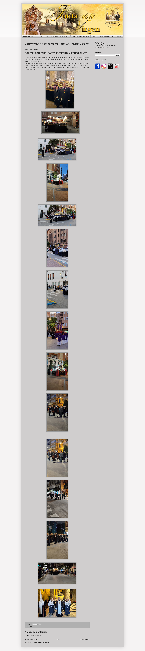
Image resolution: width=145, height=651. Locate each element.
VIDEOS (94, 36)
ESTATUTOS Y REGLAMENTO (60, 36)
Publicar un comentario (34, 635)
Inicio (58, 639)
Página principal (28, 36)
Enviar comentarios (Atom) (41, 642)
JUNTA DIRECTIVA (42, 36)
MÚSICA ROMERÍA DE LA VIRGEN (110, 36)
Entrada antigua (84, 639)
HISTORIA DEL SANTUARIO (80, 36)
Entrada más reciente (31, 639)
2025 (31, 626)
